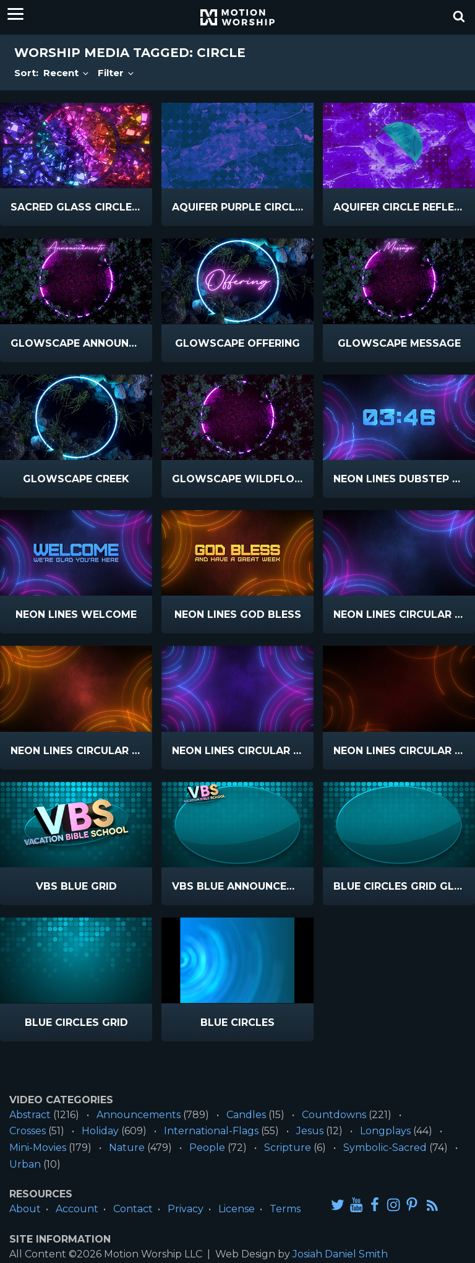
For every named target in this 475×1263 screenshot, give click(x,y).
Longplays (385, 1131)
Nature (127, 1147)
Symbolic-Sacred (385, 1147)
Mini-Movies (37, 1147)
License (236, 1209)
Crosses (27, 1131)
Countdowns (334, 1115)
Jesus (309, 1131)
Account (77, 1209)
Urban (25, 1164)
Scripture (287, 1147)
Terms (285, 1209)
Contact (133, 1209)
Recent (66, 73)
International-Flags (211, 1131)
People (207, 1147)
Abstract (30, 1115)
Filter (116, 73)
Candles (246, 1115)
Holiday (100, 1131)
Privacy (185, 1209)
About (25, 1209)
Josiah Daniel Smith (340, 1254)
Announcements (138, 1115)
